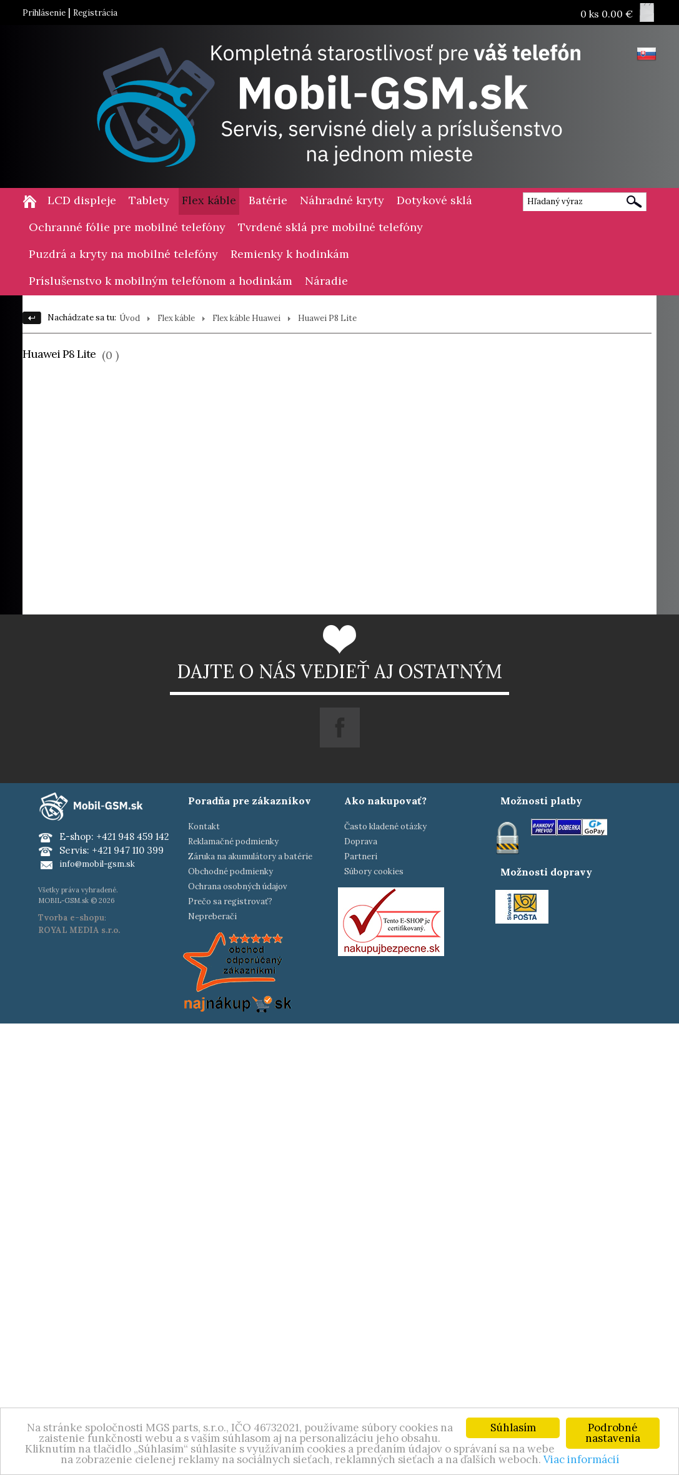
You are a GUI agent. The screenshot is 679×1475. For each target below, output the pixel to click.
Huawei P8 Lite (327, 318)
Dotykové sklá (434, 200)
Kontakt (204, 826)
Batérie (268, 200)
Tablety (149, 200)
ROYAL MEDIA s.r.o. (79, 930)
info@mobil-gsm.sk (97, 864)
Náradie (326, 281)
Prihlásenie (44, 12)
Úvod (129, 318)
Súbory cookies (374, 871)
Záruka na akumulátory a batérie (250, 856)
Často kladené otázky (385, 826)
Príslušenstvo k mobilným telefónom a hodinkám (160, 281)
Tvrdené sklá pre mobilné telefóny (330, 227)
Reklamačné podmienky (233, 841)
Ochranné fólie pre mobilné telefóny (127, 227)
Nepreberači (212, 916)
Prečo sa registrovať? (230, 901)
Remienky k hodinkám (289, 254)
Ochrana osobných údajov (237, 886)
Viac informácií (581, 1460)
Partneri (360, 856)
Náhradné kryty (342, 200)
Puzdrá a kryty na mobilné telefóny (123, 254)
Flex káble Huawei (246, 318)
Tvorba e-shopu (71, 917)
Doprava (360, 841)
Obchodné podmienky (230, 871)
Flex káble (209, 200)
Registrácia (95, 12)
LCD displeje (81, 200)
